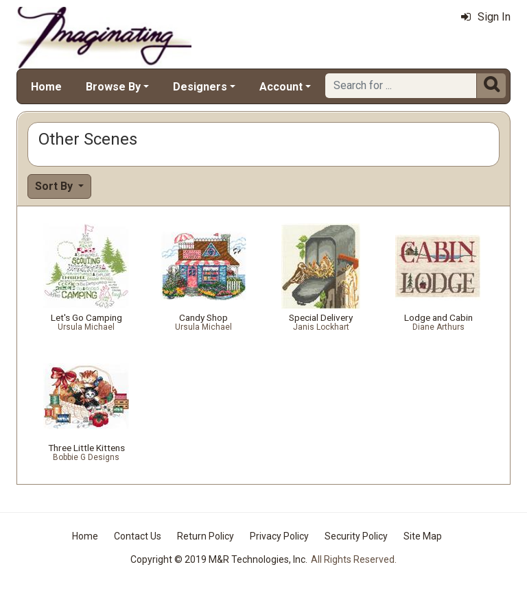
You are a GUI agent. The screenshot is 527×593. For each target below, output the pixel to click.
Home (46, 86)
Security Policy (356, 536)
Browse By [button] (113, 86)
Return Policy (205, 536)
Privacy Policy (279, 536)
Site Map (422, 536)
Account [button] (281, 86)
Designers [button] (200, 86)
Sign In (486, 16)
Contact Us (137, 536)
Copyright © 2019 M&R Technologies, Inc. (218, 559)
